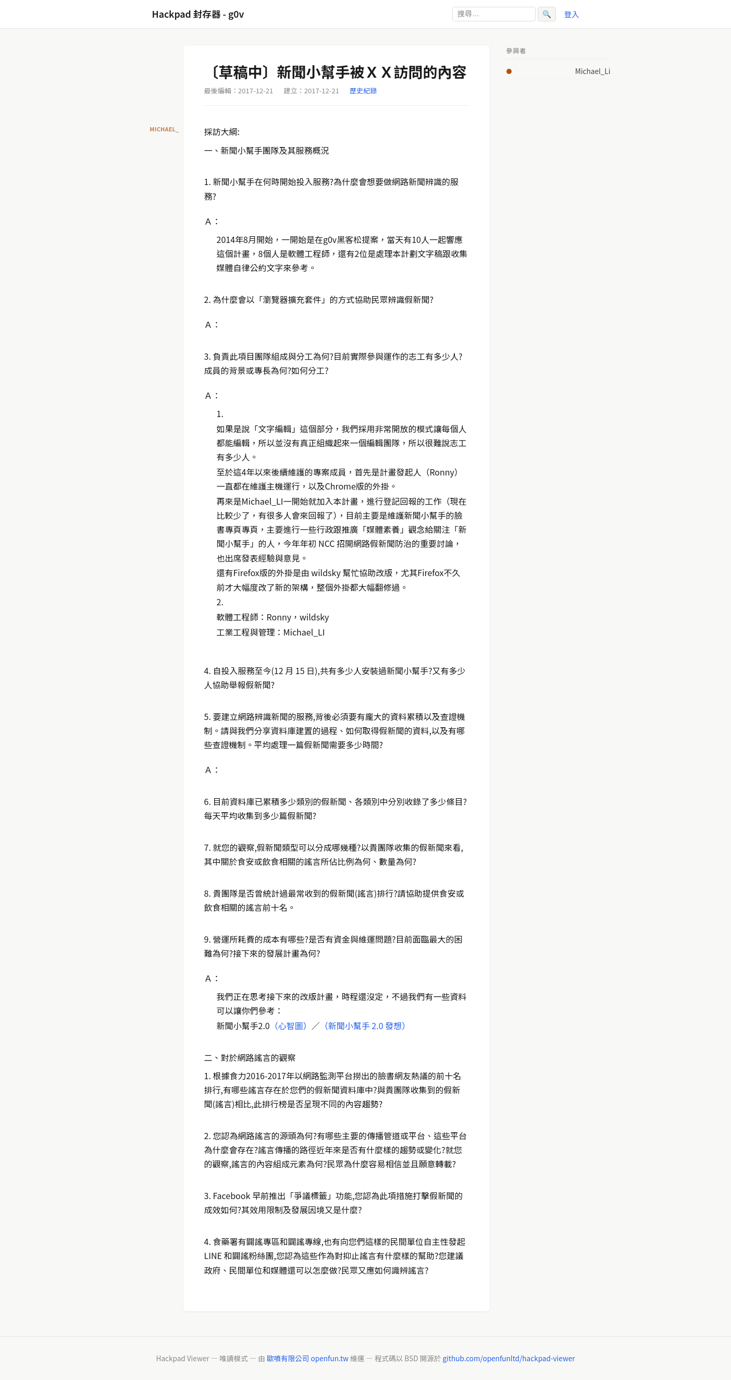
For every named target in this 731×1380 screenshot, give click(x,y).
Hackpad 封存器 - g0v (198, 13)
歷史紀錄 (363, 90)
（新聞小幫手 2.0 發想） (365, 1025)
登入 (571, 13)
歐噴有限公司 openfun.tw (308, 1358)
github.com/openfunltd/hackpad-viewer (508, 1358)
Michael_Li (593, 71)
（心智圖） (291, 1025)
